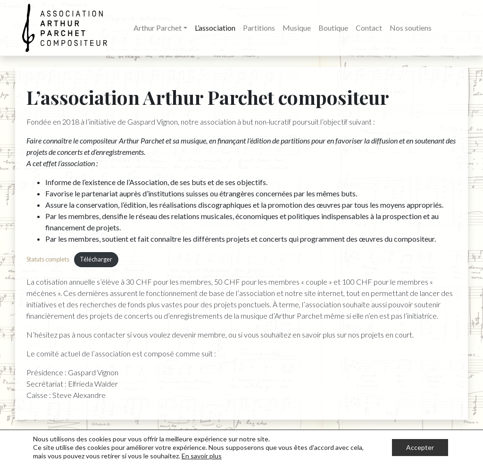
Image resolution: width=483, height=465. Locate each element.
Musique (297, 27)
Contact (369, 27)
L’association (215, 27)
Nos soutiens (411, 27)
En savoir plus (202, 456)
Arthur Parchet (157, 27)
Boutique (333, 27)
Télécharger (96, 259)
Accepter (420, 447)
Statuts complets (47, 259)
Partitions (259, 27)
